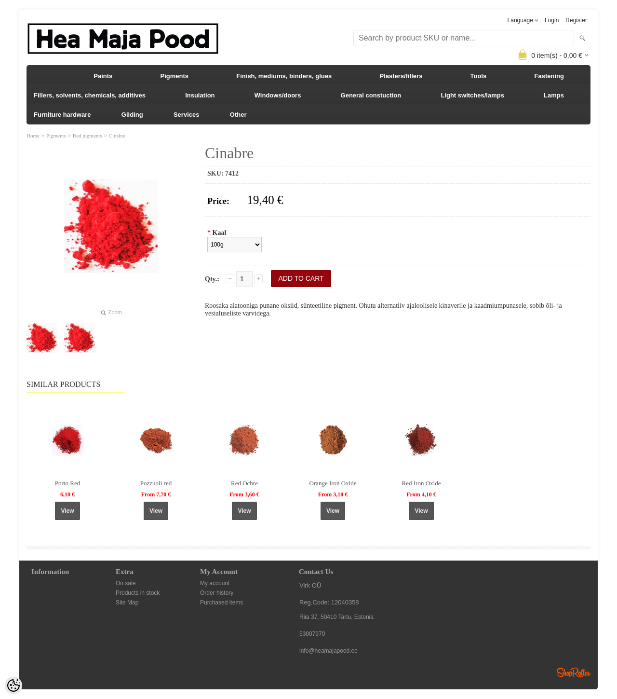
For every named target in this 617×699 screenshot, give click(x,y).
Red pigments (87, 135)
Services (187, 114)
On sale (125, 583)
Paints (103, 76)
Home (33, 135)
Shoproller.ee (573, 672)
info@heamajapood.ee (328, 650)
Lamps (554, 95)
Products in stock (138, 592)
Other (238, 114)
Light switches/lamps (472, 95)
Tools (478, 76)
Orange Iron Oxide (332, 483)
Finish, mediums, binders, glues (284, 76)
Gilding (132, 114)
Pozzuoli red (156, 483)
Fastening (549, 76)
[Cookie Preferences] (13, 685)
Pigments (175, 76)
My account (214, 583)
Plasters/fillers (400, 76)
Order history (216, 592)
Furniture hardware (62, 114)
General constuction (371, 95)
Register (576, 20)
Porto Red (67, 483)
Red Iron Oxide (421, 483)
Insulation (200, 95)
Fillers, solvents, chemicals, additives (90, 95)
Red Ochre (244, 483)
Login (552, 20)
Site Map (127, 602)
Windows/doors (278, 95)
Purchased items (221, 602)
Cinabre (117, 135)
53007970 (312, 633)
